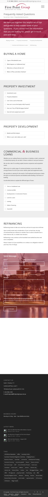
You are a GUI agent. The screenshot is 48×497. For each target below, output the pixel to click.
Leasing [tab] (8, 201)
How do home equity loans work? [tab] (15, 112)
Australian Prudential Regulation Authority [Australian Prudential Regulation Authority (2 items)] (14, 457)
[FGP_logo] (20, 6)
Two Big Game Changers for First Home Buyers (19, 434)
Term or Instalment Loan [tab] (12, 186)
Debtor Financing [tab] (10, 205)
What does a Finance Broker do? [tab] (14, 68)
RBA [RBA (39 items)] (38, 473)
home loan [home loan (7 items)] (34, 464)
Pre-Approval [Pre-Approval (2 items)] (12, 473)
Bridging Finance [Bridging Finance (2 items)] (31, 457)
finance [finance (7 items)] (27, 462)
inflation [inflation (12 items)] (21, 467)
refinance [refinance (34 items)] (21, 475)
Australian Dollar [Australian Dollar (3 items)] (26, 454)
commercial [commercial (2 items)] (24, 459)
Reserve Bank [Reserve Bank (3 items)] (39, 475)
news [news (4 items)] (41, 470)
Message (6, 277)
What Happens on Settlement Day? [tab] (15, 64)
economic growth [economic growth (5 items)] (20, 462)
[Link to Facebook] (34, 492)
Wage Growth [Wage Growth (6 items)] (15, 480)
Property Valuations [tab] (11, 97)
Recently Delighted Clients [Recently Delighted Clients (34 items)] (10, 475)
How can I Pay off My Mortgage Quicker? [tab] (17, 108)
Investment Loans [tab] (10, 93)
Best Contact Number (30, 259)
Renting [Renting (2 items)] (27, 475)
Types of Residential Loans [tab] (13, 60)
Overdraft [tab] (8, 209)
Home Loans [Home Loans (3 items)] (14, 467)
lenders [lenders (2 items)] (22, 470)
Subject (26, 268)
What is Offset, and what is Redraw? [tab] (15, 72)
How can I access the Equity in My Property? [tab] (17, 104)
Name (6, 259)
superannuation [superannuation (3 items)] (30, 478)
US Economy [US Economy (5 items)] (39, 478)
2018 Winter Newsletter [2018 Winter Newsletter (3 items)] (10, 454)
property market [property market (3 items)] (20, 473)
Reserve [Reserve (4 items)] (32, 475)
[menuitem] (41, 6)
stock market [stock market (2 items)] (21, 478)
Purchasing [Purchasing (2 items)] (29, 473)
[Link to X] (40, 492)
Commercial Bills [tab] (10, 190)
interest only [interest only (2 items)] (33, 467)
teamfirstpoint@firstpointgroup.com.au (30, 1)
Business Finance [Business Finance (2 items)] (8, 459)
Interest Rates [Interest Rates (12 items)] (15, 470)
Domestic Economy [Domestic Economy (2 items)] (9, 462)
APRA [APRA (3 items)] (18, 454)
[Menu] (41, 6)
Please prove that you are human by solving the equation (18, 298)
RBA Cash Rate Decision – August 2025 (17, 439)
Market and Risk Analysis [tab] (12, 133)
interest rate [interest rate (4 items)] (7, 470)
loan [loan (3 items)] (27, 470)
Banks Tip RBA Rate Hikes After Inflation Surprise (19, 429)
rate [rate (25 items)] (34, 473)
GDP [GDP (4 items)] (15, 464)
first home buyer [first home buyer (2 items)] (8, 464)
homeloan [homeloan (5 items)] (6, 467)
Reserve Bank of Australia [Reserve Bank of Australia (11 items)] (10, 478)
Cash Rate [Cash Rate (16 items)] (17, 459)
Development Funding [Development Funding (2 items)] (34, 459)
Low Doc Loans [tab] (10, 197)
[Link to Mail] (37, 492)
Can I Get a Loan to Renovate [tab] (13, 100)
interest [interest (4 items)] (27, 467)
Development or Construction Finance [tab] (16, 194)
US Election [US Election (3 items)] (7, 480)
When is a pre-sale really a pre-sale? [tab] (15, 137)
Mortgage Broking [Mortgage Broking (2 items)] (34, 470)
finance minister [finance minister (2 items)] (35, 462)
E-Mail (6, 268)
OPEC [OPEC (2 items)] (5, 473)
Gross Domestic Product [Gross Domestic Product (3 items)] (24, 464)
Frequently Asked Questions (19, 14)
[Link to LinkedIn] (43, 492)
